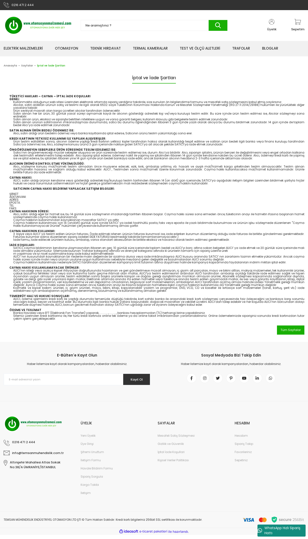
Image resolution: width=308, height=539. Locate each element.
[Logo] (38, 27)
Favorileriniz (243, 456)
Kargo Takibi (90, 489)
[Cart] (297, 27)
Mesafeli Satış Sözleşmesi (176, 440)
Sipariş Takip (244, 448)
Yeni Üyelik (88, 440)
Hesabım (241, 440)
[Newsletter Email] (77, 381)
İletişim (86, 497)
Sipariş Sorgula (92, 481)
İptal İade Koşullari (171, 456)
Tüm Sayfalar (291, 331)
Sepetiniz (241, 464)
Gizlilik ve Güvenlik (171, 448)
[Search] (154, 27)
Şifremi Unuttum (92, 456)
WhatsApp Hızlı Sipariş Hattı (278, 530)
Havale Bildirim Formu (97, 472)
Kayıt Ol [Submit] (134, 380)
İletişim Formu (91, 464)
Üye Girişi (87, 448)
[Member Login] (272, 27)
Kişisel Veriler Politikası (173, 464)
